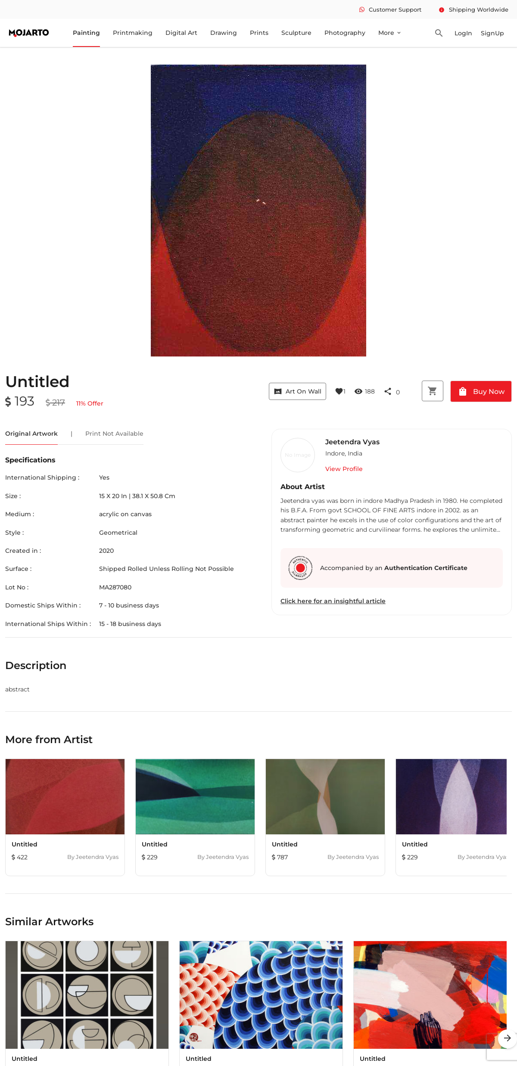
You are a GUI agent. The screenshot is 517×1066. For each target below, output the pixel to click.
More (390, 33)
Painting (86, 33)
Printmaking (133, 33)
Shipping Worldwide (473, 9)
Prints (259, 33)
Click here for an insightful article (333, 601)
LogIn (463, 33)
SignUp (492, 33)
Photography (344, 33)
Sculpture (296, 33)
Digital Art (181, 33)
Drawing (223, 33)
